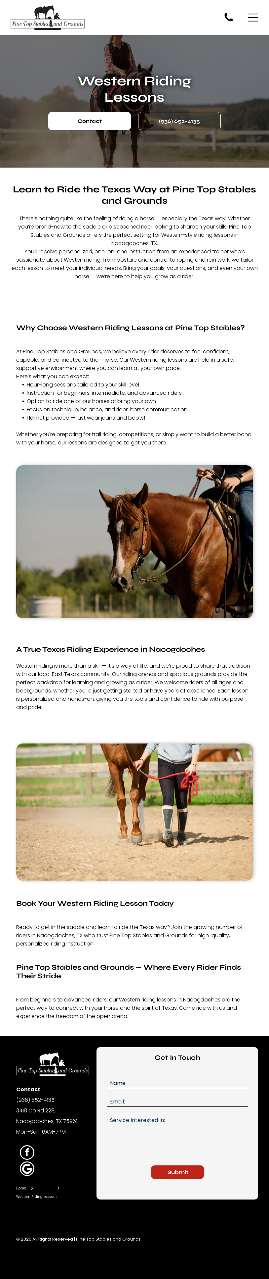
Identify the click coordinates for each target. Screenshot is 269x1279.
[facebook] (27, 1153)
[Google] (27, 1169)
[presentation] (157, 1146)
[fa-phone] (228, 21)
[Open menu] (253, 18)
